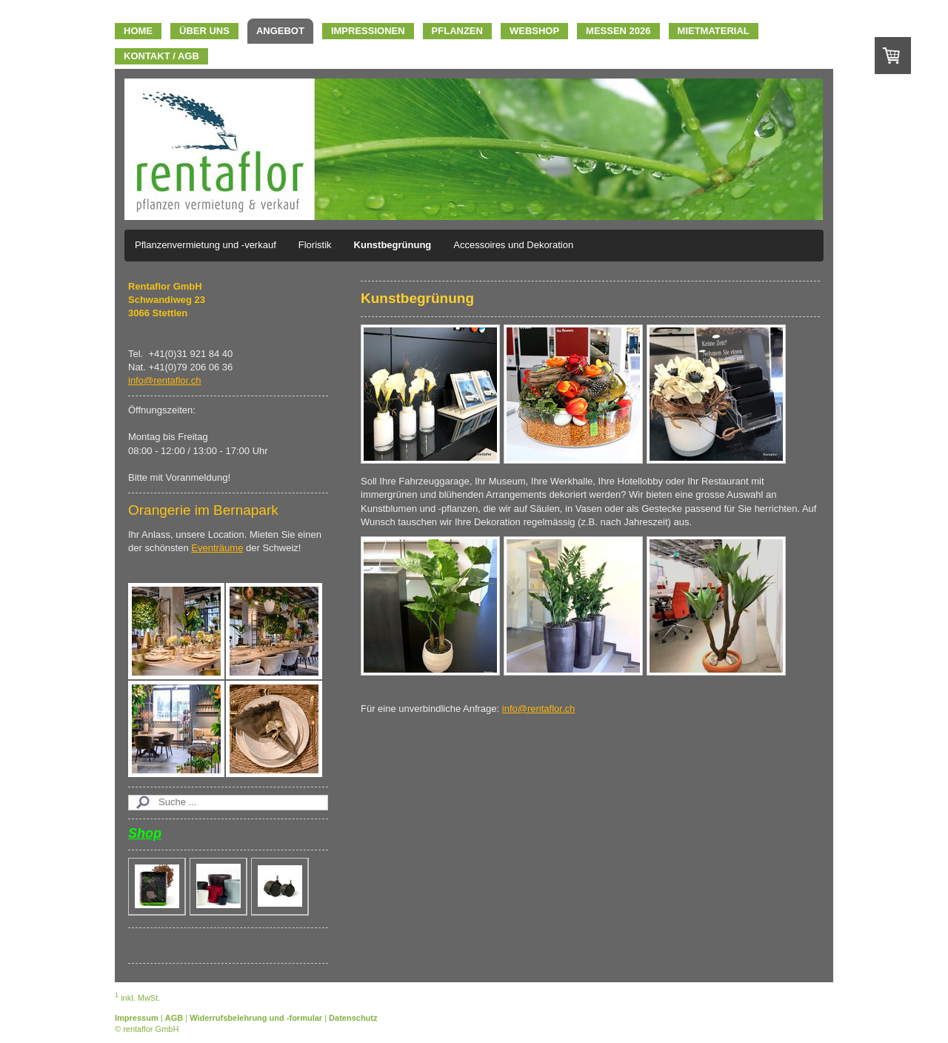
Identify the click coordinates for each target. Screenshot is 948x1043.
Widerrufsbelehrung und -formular (256, 1017)
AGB (174, 1017)
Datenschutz (353, 1017)
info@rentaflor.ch (538, 708)
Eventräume (217, 547)
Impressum (136, 1017)
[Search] (228, 802)
